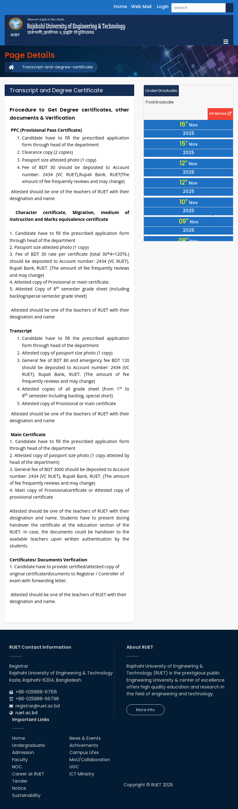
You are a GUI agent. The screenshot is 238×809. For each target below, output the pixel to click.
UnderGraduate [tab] (161, 91)
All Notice (220, 113)
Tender (20, 781)
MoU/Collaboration (89, 759)
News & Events (85, 738)
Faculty (20, 759)
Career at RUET (28, 774)
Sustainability (26, 795)
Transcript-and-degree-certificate (57, 67)
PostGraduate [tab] (160, 102)
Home (120, 6)
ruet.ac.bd (26, 713)
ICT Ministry (81, 774)
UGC (74, 767)
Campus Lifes (84, 752)
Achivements (83, 745)
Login (163, 6)
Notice (19, 788)
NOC (17, 767)
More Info (145, 710)
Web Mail (141, 6)
